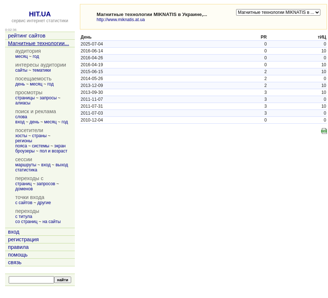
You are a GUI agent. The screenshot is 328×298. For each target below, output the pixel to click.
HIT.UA (40, 14)
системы (40, 145)
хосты (21, 135)
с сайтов (23, 202)
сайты (21, 70)
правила (18, 247)
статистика (26, 169)
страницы (25, 97)
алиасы (23, 103)
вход (20, 121)
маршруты (25, 164)
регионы (23, 140)
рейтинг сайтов (26, 36)
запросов (46, 183)
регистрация (23, 239)
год (36, 56)
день (20, 84)
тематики (41, 70)
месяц (21, 56)
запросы (48, 97)
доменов (24, 188)
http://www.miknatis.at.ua (121, 19)
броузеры (25, 151)
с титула (23, 216)
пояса (21, 145)
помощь (18, 255)
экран (59, 145)
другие (44, 202)
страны (39, 135)
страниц (23, 183)
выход (62, 164)
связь (14, 262)
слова (21, 116)
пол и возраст (53, 151)
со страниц (26, 221)
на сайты (51, 221)
